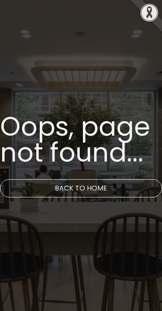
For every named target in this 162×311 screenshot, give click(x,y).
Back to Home (81, 188)
